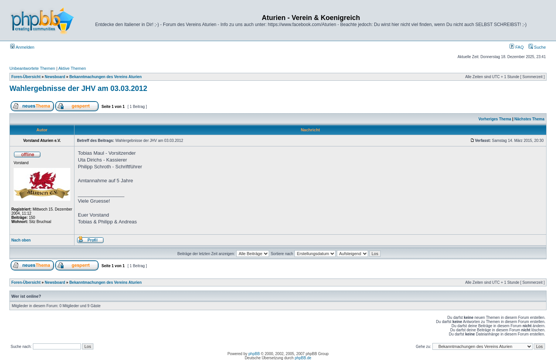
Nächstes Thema (529, 119)
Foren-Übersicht (25, 77)
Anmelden (22, 47)
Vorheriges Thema (495, 119)
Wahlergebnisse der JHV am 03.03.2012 (78, 88)
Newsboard (55, 77)
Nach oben (21, 240)
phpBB (254, 354)
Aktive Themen (72, 68)
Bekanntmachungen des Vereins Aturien (105, 77)
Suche (537, 47)
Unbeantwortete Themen (32, 68)
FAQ (516, 47)
